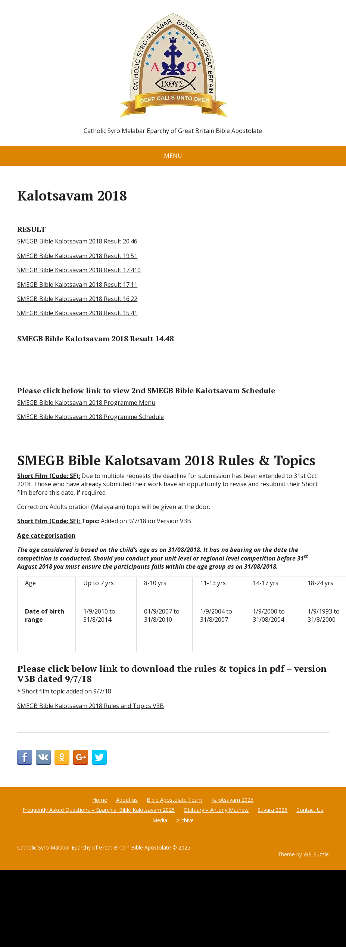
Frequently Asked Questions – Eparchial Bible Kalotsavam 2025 (98, 809)
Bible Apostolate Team (174, 799)
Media (159, 820)
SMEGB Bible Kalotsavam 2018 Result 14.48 (95, 338)
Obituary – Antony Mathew (216, 809)
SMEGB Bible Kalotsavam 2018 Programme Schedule (90, 417)
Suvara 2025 (272, 809)
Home (99, 799)
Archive (185, 820)
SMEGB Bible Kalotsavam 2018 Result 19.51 (77, 256)
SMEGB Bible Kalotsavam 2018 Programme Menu (86, 402)
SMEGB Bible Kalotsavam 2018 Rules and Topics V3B (90, 706)
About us (127, 799)
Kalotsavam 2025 (232, 799)
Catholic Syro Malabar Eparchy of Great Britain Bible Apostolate (94, 847)
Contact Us (309, 809)
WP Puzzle (316, 854)
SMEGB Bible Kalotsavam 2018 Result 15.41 (77, 313)
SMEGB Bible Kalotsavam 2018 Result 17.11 (77, 284)
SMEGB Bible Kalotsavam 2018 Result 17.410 (79, 270)
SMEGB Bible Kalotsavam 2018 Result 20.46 (77, 241)
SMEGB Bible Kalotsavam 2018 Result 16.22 (77, 299)
